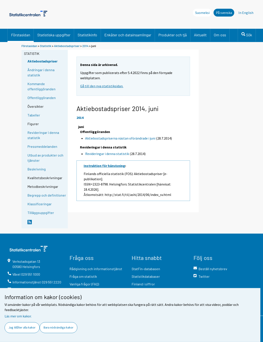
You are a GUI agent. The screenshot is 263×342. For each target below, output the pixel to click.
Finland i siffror (143, 284)
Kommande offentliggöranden (41, 86)
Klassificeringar (39, 204)
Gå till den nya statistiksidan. (101, 86)
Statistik (45, 46)
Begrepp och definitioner (46, 195)
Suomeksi (202, 12)
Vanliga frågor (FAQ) (84, 284)
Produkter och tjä (172, 34)
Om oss (220, 34)
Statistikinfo (87, 34)
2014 (85, 46)
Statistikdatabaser (146, 276)
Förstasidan (20, 34)
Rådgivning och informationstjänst (96, 269)
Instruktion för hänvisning (104, 165)
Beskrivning (36, 169)
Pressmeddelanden (42, 146)
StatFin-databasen (146, 269)
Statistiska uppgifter (53, 34)
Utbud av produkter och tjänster (45, 157)
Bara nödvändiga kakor (58, 327)
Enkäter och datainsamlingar (127, 34)
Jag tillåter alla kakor (22, 327)
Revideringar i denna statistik (43, 135)
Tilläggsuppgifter (40, 213)
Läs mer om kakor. (18, 316)
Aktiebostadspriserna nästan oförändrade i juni (120, 138)
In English (245, 12)
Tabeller (33, 115)
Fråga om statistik (83, 276)
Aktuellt (200, 34)
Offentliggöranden (41, 98)
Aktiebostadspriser (67, 46)
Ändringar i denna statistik (40, 72)
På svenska (224, 12)
